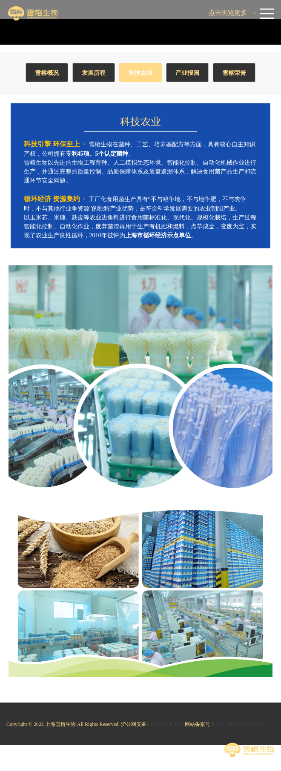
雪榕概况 (47, 73)
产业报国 (187, 73)
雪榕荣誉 (234, 73)
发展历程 (94, 73)
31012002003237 (166, 724)
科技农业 (140, 73)
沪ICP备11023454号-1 (239, 724)
